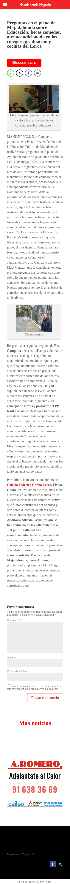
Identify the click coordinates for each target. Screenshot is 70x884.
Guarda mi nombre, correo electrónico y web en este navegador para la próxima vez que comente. (34, 687)
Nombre (12, 657)
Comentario (14, 620)
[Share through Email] (37, 73)
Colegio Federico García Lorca (29, 485)
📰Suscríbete (24, 62)
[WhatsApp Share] (10, 73)
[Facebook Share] (28, 73)
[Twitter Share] (19, 73)
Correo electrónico (18, 671)
